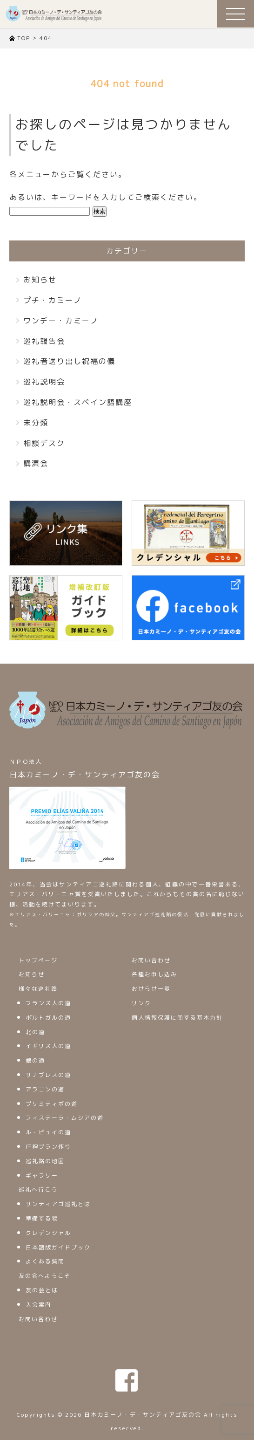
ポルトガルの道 (48, 1018)
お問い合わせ (38, 1319)
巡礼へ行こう (38, 1189)
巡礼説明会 (44, 382)
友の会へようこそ (45, 1276)
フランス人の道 (48, 1003)
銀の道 (35, 1060)
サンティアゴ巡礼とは (58, 1204)
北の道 (35, 1032)
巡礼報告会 (44, 341)
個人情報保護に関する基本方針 (177, 1018)
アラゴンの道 (45, 1089)
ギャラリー (42, 1175)
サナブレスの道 (48, 1075)
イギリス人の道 (48, 1046)
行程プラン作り (48, 1147)
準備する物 (42, 1218)
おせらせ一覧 (151, 989)
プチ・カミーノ (52, 300)
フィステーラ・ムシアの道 (65, 1118)
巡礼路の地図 (45, 1161)
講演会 (35, 463)
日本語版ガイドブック (58, 1247)
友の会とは (42, 1290)
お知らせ (40, 279)
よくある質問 (45, 1261)
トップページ (38, 960)
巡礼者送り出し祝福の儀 (69, 361)
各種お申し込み (154, 974)
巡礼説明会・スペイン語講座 (77, 402)
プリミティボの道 (52, 1104)
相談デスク (44, 443)
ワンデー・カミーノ (61, 320)
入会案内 (39, 1305)
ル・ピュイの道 (48, 1132)
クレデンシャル (48, 1233)
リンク (141, 1003)
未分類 (35, 423)
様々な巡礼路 (38, 989)
